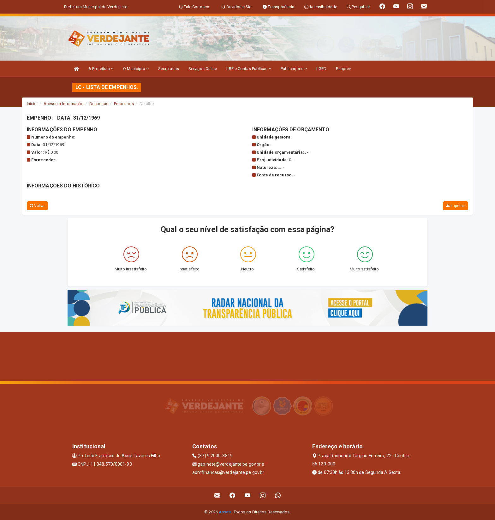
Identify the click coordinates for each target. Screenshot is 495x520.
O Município (136, 68)
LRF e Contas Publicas (248, 68)
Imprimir (455, 206)
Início (32, 103)
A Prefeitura (100, 68)
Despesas (98, 103)
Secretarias (168, 68)
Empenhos (124, 103)
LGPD (321, 68)
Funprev (343, 68)
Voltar (37, 206)
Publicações (294, 68)
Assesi (225, 512)
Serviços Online (202, 68)
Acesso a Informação (64, 103)
